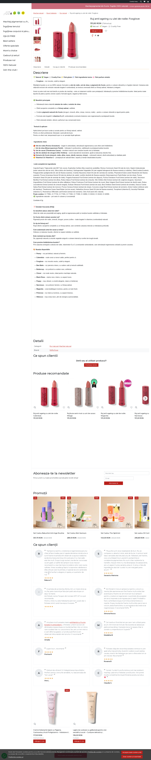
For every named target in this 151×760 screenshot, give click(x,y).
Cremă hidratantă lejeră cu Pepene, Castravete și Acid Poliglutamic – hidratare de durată (51, 731)
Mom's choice (10, 50)
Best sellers (9, 41)
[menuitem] (37, 21)
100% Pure (54, 350)
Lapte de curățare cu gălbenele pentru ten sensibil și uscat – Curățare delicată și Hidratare (90, 731)
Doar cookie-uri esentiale (132, 757)
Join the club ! (10, 70)
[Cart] (148, 1)
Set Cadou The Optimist (110, 533)
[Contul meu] (134, 1)
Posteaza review (91, 365)
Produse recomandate (77, 67)
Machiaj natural (38, 13)
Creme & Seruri (38, 738)
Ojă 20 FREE (9, 36)
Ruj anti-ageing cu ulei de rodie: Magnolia (113, 414)
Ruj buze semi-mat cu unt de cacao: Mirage (81, 414)
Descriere (37, 67)
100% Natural (9, 65)
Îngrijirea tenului (11, 26)
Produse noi (9, 60)
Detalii (46, 67)
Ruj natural (63, 13)
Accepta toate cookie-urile (132, 752)
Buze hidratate (51, 13)
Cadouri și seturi (11, 55)
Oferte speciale (11, 46)
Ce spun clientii (59, 67)
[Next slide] (145, 398)
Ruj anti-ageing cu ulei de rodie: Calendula (45, 414)
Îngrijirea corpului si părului (16, 31)
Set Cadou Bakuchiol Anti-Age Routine (48, 533)
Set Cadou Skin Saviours (76, 533)
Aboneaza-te (113, 483)
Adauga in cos (96, 31)
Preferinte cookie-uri (15, 757)
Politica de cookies (94, 752)
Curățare (76, 738)
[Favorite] (144, 1)
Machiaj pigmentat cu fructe (16, 21)
